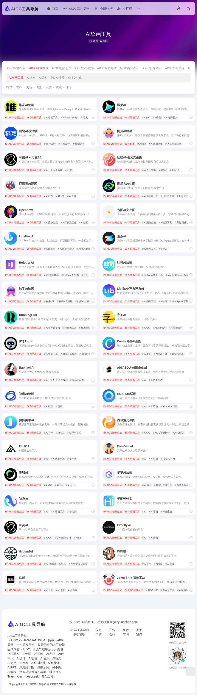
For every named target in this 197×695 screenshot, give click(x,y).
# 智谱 (59, 406)
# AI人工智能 (149, 170)
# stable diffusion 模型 (177, 275)
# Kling (77, 537)
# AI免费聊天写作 (78, 564)
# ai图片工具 (167, 196)
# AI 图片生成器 (59, 380)
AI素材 (43, 77)
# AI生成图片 (184, 196)
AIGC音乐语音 (152, 68)
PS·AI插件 (58, 77)
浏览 (39, 87)
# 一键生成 (166, 511)
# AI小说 (60, 196)
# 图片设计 (50, 143)
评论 (69, 87)
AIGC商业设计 (129, 68)
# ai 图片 (72, 590)
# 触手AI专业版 (65, 301)
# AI (46, 170)
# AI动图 (48, 196)
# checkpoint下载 (179, 301)
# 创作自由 (85, 354)
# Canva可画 (177, 354)
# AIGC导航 (152, 590)
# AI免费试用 (159, 327)
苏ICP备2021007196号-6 (61, 684)
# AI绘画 (83, 222)
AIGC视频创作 (61, 68)
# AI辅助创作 (156, 143)
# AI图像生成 (51, 222)
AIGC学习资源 (175, 68)
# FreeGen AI (168, 459)
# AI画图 (146, 485)
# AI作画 (157, 117)
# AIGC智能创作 (161, 432)
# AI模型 (158, 564)
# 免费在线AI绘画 (184, 485)
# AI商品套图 (83, 248)
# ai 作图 (48, 590)
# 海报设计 (78, 143)
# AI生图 (146, 354)
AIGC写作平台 (16, 68)
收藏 (59, 87)
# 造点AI (163, 248)
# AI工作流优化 (68, 222)
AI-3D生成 (75, 77)
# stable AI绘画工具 (152, 275)
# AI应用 (146, 564)
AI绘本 (31, 77)
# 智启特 (71, 511)
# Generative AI (63, 537)
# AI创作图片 (171, 117)
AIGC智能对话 (106, 68)
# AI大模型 (178, 432)
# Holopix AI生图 (70, 275)
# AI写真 (60, 432)
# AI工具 (71, 196)
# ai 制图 (60, 590)
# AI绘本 (142, 143)
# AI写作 (174, 170)
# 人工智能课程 (173, 143)
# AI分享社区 (74, 432)
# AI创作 (70, 485)
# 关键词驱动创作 (184, 222)
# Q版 (85, 275)
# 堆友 (84, 117)
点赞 (49, 87)
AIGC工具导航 (37, 684)
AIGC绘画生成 (38, 68)
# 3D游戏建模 (51, 275)
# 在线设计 (64, 143)
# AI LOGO (50, 564)
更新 (29, 87)
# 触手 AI (49, 301)
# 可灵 (68, 170)
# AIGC (146, 117)
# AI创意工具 (168, 590)
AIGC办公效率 (84, 68)
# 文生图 (71, 459)
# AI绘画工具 (51, 117)
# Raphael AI (77, 380)
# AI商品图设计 (66, 248)
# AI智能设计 (176, 327)
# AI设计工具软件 (163, 485)
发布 (19, 87)
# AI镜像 (169, 564)
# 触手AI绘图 (82, 301)
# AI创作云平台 (52, 327)
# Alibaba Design (69, 117)
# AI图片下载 (149, 301)
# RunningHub (86, 327)
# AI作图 (59, 485)
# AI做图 (163, 170)
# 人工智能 (56, 170)
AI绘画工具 (16, 77)
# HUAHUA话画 (169, 406)
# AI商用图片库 (150, 196)
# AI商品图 (49, 248)
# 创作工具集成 (68, 354)
